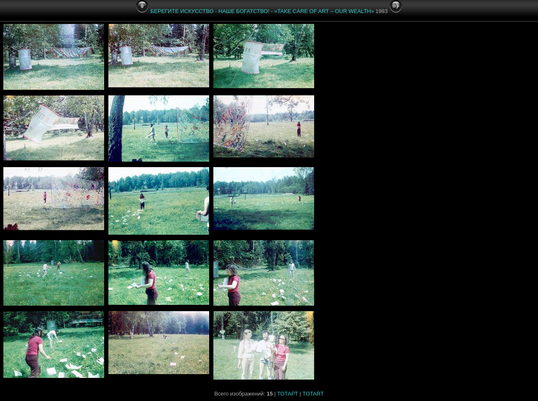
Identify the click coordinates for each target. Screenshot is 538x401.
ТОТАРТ (287, 394)
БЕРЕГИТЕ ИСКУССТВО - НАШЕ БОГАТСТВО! (209, 11)
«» (324, 11)
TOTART (313, 394)
